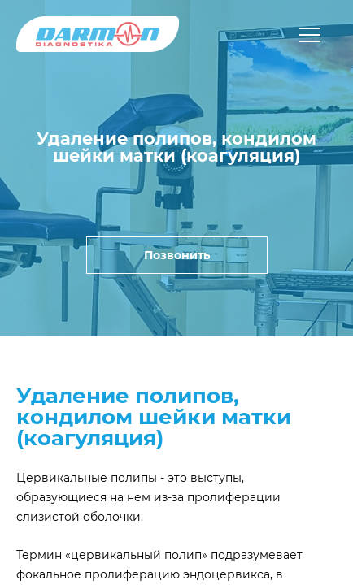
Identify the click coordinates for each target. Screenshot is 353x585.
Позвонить (177, 255)
